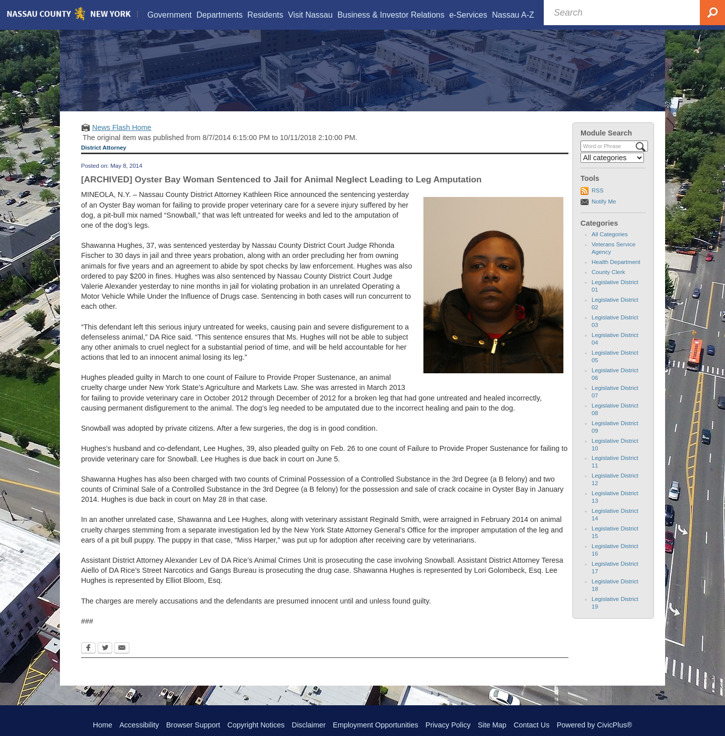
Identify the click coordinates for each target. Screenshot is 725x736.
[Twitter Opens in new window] (105, 661)
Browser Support (193, 725)
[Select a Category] (612, 170)
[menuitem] (169, 15)
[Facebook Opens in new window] (88, 661)
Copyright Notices (256, 725)
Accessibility (139, 725)
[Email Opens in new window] (121, 661)
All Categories (610, 247)
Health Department (616, 275)
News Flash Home (122, 140)
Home (102, 725)
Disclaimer (309, 725)
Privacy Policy (448, 725)
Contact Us (531, 725)
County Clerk (608, 285)
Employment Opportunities (375, 725)
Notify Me (604, 214)
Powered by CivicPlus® (594, 725)
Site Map (492, 725)
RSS (598, 203)
